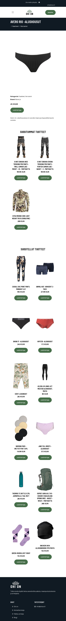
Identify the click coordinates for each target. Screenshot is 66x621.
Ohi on (16, 607)
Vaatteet (15, 26)
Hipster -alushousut (45, 341)
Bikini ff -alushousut (21, 341)
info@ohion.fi (51, 5)
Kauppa (50, 12)
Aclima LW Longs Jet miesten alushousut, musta (45, 388)
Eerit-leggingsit (21, 394)
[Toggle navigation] (12, 12)
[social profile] (39, 2)
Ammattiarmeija (19, 610)
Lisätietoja (17, 110)
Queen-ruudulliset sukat (21, 553)
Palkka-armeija (19, 614)
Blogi (15, 618)
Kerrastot (24, 26)
